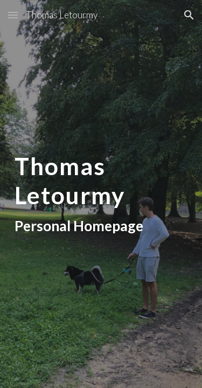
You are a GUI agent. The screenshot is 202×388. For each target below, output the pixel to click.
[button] (13, 15)
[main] (101, 194)
